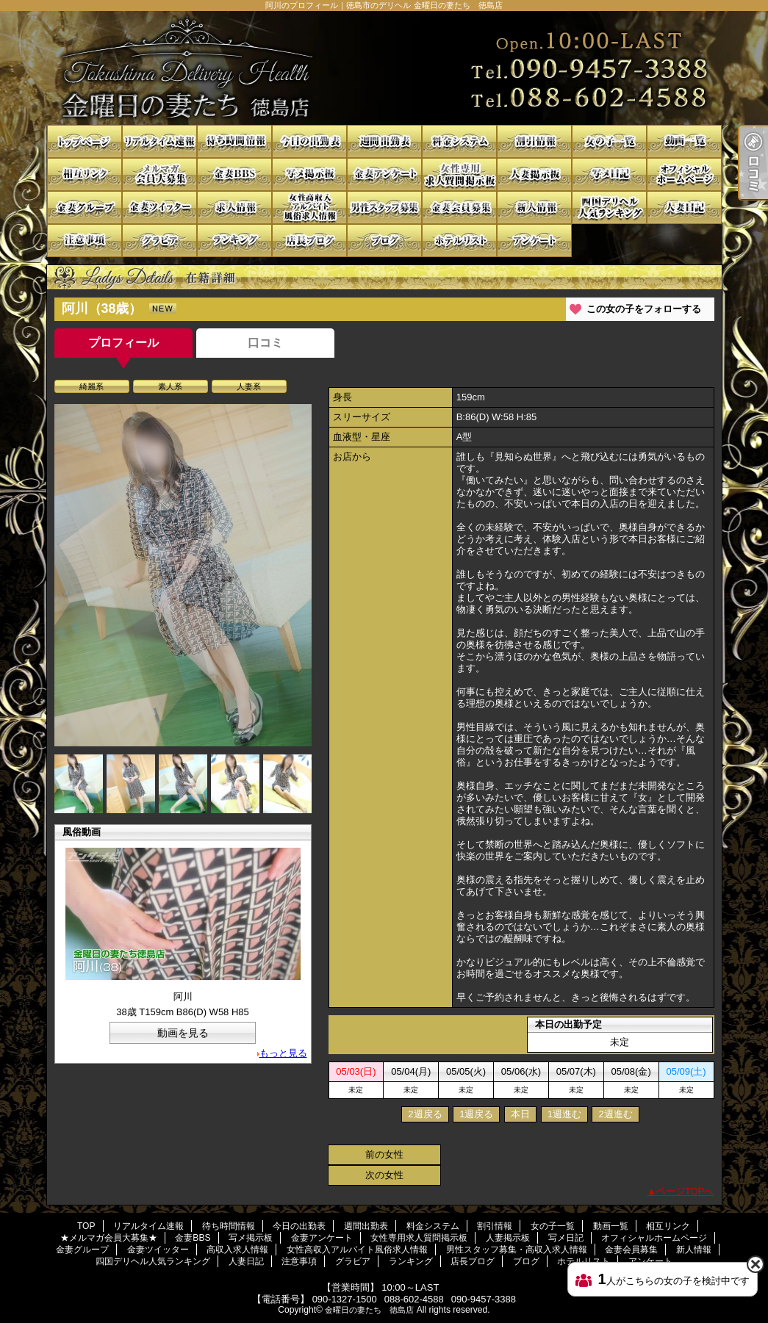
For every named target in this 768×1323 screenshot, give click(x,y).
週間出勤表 (384, 141)
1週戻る (476, 1114)
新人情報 (534, 207)
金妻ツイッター (159, 207)
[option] (183, 575)
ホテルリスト (459, 240)
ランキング (234, 240)
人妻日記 (684, 207)
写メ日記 (609, 174)
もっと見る (283, 1053)
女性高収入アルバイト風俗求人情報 (309, 207)
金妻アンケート (384, 174)
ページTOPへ (685, 1191)
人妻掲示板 (534, 174)
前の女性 (384, 1154)
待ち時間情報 (234, 141)
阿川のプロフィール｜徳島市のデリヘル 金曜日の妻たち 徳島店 (384, 68)
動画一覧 (684, 141)
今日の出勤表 (309, 141)
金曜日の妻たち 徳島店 (369, 1309)
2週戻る (425, 1114)
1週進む (564, 1114)
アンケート (534, 240)
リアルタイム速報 (159, 141)
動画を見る (183, 1033)
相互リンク (84, 174)
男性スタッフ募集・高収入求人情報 (384, 207)
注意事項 (84, 240)
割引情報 (534, 141)
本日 (520, 1114)
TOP (84, 141)
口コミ (265, 342)
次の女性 (384, 1174)
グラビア (159, 240)
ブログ (384, 240)
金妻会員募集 (459, 207)
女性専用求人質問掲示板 (459, 174)
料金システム (459, 141)
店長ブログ (309, 240)
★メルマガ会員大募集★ (159, 174)
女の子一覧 (609, 141)
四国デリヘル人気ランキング (609, 207)
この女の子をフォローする (643, 308)
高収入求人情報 (234, 207)
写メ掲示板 (309, 174)
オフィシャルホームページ (684, 174)
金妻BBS (234, 174)
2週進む (615, 1114)
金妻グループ (84, 207)
